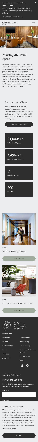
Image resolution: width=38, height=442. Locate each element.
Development (25, 338)
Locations (6, 338)
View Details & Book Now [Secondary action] (11, 17)
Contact (5, 354)
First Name (5, 391)
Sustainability (7, 346)
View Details (19, 258)
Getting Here (7, 333)
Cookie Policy (25, 356)
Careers (5, 342)
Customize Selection (9, 429)
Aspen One (6, 358)
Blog (21, 360)
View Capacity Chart (19, 124)
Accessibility (24, 342)
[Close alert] (35, 2)
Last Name (5, 400)
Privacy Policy (25, 346)
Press (4, 350)
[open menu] (33, 23)
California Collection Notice (27, 351)
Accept (19, 435)
